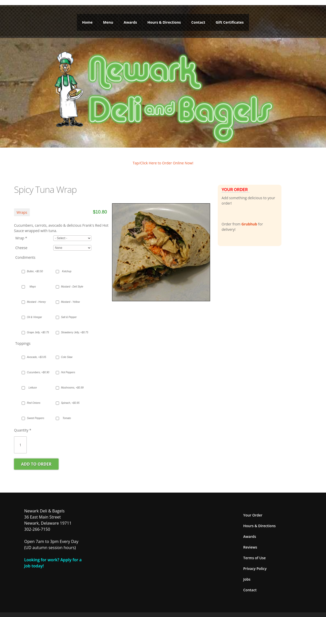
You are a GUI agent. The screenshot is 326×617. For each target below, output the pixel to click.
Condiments (25, 251)
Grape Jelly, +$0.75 (35, 326)
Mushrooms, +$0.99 (69, 381)
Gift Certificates (230, 19)
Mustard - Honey (35, 296)
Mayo (33, 280)
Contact (198, 19)
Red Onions (33, 397)
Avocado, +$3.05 (35, 351)
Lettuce (33, 381)
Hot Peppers (68, 366)
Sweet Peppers (35, 412)
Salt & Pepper (69, 311)
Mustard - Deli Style (69, 280)
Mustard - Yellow (69, 296)
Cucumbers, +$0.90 (35, 366)
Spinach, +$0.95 (69, 397)
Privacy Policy (255, 562)
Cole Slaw (66, 351)
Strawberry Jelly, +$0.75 (69, 326)
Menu (108, 19)
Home (87, 19)
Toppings (23, 337)
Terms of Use (254, 552)
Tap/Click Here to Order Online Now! (163, 157)
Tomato (66, 412)
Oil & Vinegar (34, 311)
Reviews (250, 541)
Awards (130, 19)
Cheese (21, 242)
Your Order (252, 509)
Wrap (21, 232)
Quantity (22, 424)
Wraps (22, 206)
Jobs (246, 573)
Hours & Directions (164, 19)
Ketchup (67, 265)
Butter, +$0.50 (35, 265)
